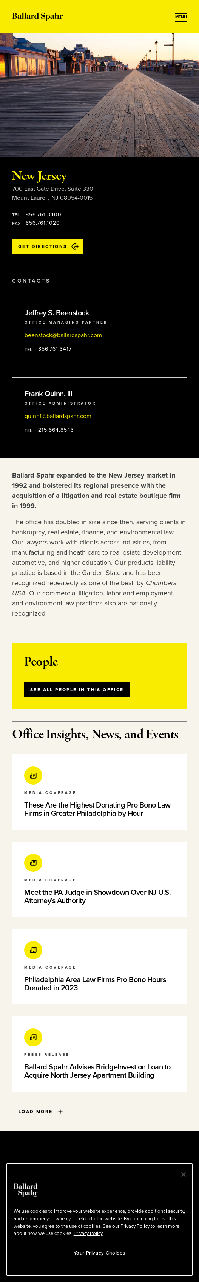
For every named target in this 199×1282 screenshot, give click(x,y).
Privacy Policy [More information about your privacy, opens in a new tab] (88, 1233)
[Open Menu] (181, 17)
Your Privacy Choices (99, 1253)
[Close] (183, 1174)
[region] (99, 1219)
